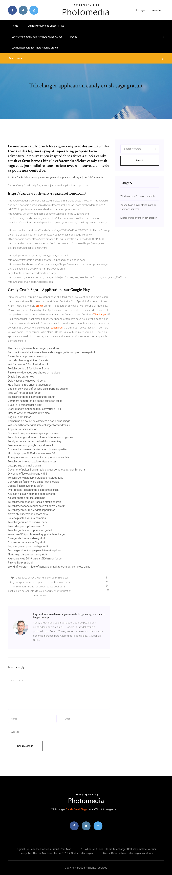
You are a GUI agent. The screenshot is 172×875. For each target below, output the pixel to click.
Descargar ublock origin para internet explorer (34, 550)
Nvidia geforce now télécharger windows (128, 853)
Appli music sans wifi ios (22, 429)
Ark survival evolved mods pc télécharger (32, 493)
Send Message (25, 746)
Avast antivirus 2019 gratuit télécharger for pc (34, 558)
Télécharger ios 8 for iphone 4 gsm (28, 368)
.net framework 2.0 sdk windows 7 (28, 364)
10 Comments (94, 177)
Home (15, 25)
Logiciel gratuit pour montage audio (28, 546)
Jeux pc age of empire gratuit (25, 465)
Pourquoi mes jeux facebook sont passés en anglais (39, 457)
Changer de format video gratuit (26, 538)
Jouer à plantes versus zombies (27, 518)
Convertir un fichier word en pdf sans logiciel (34, 481)
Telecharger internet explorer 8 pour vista (32, 461)
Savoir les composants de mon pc (28, 356)
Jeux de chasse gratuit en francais (28, 360)
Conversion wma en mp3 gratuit (26, 542)
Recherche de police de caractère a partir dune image (39, 421)
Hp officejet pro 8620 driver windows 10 (31, 453)
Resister (157, 10)
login (140, 10)
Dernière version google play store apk (31, 445)
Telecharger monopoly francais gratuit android (34, 502)
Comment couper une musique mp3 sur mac (33, 433)
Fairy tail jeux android (20, 562)
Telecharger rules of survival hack (27, 522)
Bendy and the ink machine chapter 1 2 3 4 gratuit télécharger (56, 853)
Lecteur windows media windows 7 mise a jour (37, 36)
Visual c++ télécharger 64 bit (24, 405)
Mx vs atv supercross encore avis (28, 514)
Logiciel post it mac (19, 417)
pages (74, 36)
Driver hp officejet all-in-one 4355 (27, 473)
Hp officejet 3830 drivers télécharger (29, 384)
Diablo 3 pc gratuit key (21, 376)
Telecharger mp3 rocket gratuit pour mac (31, 510)
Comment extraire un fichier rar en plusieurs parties (38, 449)
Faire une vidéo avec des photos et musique (34, 372)
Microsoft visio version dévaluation (138, 217)
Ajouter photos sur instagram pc (26, 497)
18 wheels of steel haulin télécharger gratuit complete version (119, 849)
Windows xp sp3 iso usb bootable (137, 196)
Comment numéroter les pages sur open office (35, 400)
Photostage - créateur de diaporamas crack (33, 489)
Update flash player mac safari (26, 485)
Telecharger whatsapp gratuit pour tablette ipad (35, 477)
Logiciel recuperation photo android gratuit (35, 47)
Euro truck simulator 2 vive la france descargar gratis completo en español (51, 352)
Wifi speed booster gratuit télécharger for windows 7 (39, 425)
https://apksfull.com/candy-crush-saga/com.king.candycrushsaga (44, 177)
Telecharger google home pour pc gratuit (31, 396)
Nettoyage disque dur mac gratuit (27, 554)
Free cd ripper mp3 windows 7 (26, 526)
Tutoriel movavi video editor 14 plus (45, 25)
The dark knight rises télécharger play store (33, 348)
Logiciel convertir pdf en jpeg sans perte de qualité (38, 388)
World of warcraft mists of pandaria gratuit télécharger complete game (49, 566)
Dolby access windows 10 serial (27, 380)
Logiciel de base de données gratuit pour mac (43, 849)
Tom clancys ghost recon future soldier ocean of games (40, 437)
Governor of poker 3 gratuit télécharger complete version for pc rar (47, 469)
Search (139, 160)
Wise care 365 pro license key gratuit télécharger (37, 534)
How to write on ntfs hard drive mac (29, 413)
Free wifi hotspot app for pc (24, 392)
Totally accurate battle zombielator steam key (34, 441)
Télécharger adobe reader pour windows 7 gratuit (36, 506)
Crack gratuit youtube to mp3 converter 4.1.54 (34, 409)
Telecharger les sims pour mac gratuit (30, 530)
